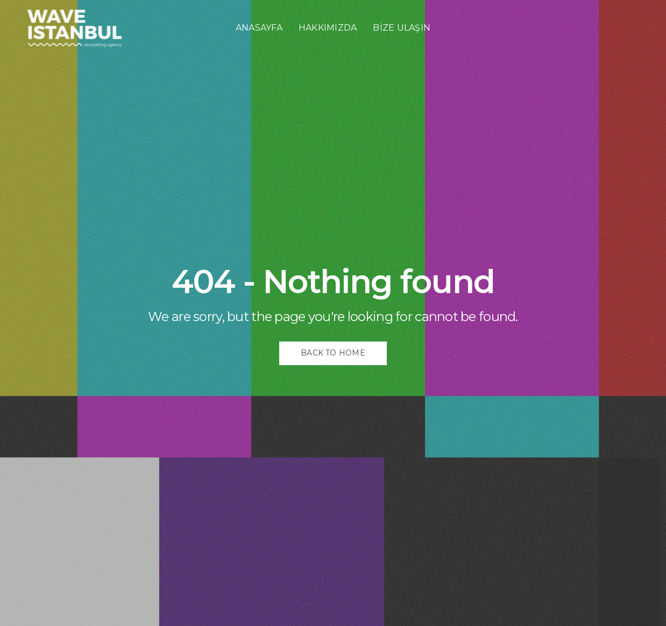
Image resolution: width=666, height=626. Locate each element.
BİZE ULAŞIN (401, 28)
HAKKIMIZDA (328, 28)
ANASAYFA (259, 28)
